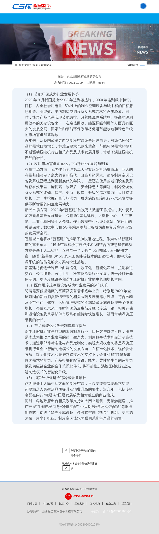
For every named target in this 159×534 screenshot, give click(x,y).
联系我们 (126, 503)
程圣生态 (111, 503)
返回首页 (136, 65)
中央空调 (48, 503)
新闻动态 (95, 503)
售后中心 (64, 503)
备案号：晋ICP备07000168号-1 (111, 511)
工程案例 (79, 503)
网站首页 (32, 503)
